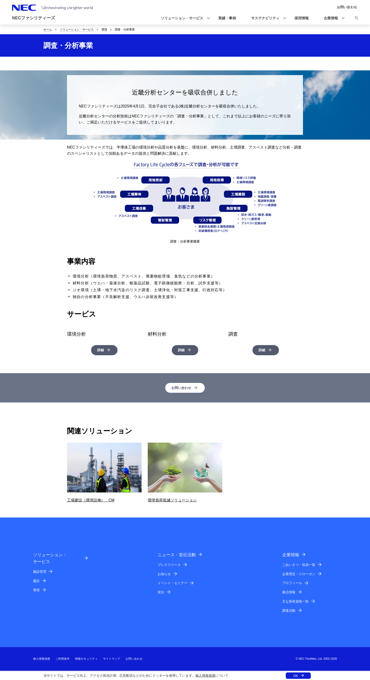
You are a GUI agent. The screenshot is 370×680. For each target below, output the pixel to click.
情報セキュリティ (86, 659)
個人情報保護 (205, 675)
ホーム (47, 29)
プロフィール (292, 583)
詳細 (100, 350)
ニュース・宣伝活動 (177, 555)
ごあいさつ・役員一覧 (298, 565)
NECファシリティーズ (33, 18)
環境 (104, 29)
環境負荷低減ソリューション (172, 500)
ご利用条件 (62, 659)
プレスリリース (169, 565)
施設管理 (39, 572)
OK (295, 676)
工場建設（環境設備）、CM (90, 500)
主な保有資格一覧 (295, 602)
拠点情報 (288, 592)
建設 (36, 581)
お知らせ (164, 574)
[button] (184, 18)
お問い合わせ (181, 388)
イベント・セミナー (172, 583)
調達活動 (288, 611)
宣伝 (161, 592)
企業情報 (290, 555)
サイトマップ (111, 659)
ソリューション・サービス (77, 29)
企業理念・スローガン (298, 574)
